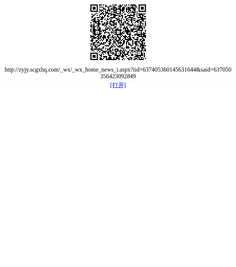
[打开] (118, 85)
